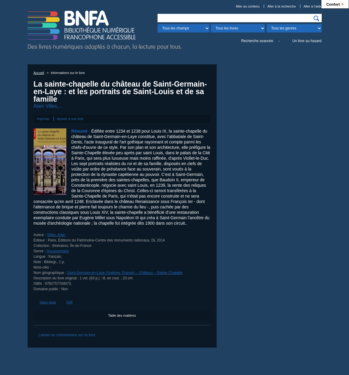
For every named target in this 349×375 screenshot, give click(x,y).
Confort (335, 4)
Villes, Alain (56, 235)
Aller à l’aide (313, 6)
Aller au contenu (248, 6)
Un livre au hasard (306, 41)
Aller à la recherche (281, 6)
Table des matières (122, 315)
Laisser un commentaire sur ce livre (66, 335)
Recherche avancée (257, 41)
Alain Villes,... (48, 106)
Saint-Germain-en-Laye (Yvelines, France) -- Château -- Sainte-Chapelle (125, 273)
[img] (316, 18)
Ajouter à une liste (70, 119)
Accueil (39, 73)
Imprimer (43, 119)
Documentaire (58, 251)
